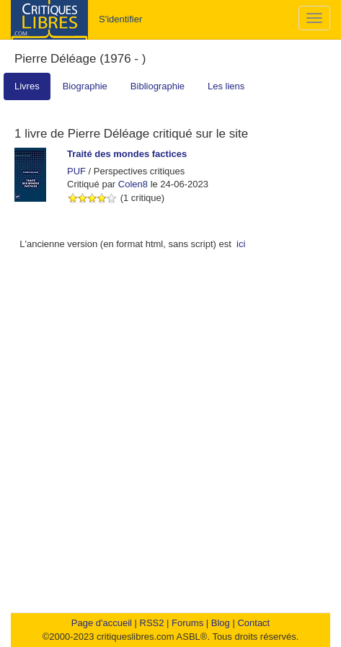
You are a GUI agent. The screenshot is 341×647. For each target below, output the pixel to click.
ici (240, 243)
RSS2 (152, 622)
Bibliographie (157, 86)
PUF (76, 171)
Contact (253, 622)
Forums (187, 622)
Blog (220, 622)
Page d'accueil (101, 622)
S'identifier (120, 19)
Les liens (226, 86)
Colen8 (133, 184)
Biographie (85, 86)
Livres (27, 86)
